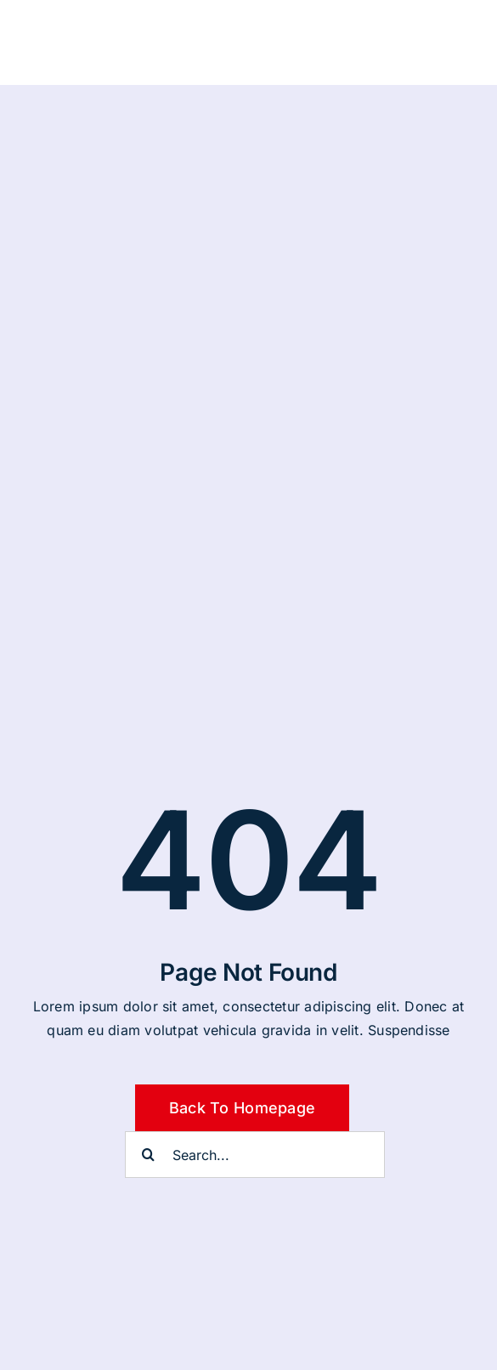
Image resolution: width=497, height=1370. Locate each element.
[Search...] (255, 1154)
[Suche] (148, 1154)
